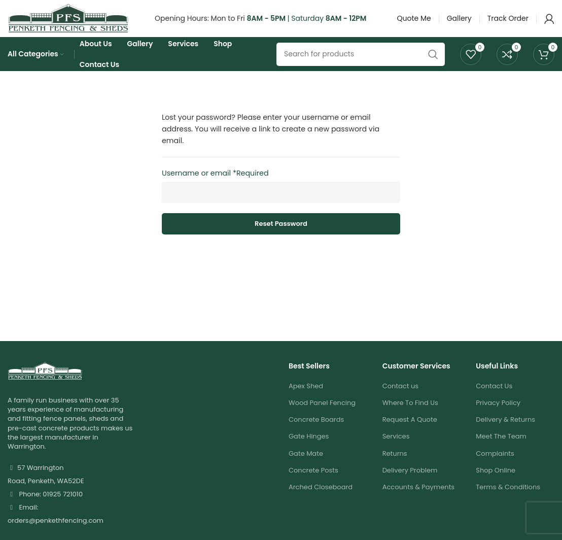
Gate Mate (306, 468)
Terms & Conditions (508, 502)
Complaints (495, 468)
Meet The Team (501, 451)
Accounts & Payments (418, 502)
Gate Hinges (309, 451)
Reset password (281, 239)
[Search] (360, 67)
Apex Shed (306, 401)
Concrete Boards (316, 435)
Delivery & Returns (505, 435)
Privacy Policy (498, 418)
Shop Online (495, 485)
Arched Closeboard (321, 502)
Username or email (215, 188)
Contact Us (494, 401)
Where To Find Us (410, 418)
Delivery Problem (410, 485)
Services (396, 451)
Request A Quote (409, 435)
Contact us (400, 401)
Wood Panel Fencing (322, 418)
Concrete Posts (313, 485)
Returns (394, 468)
